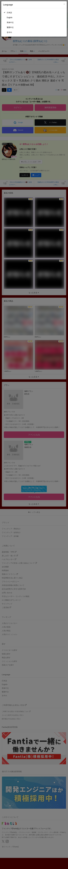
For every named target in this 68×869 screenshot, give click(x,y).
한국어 (9, 32)
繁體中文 (10, 27)
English (9, 18)
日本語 (9, 13)
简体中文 (10, 22)
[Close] (64, 4)
